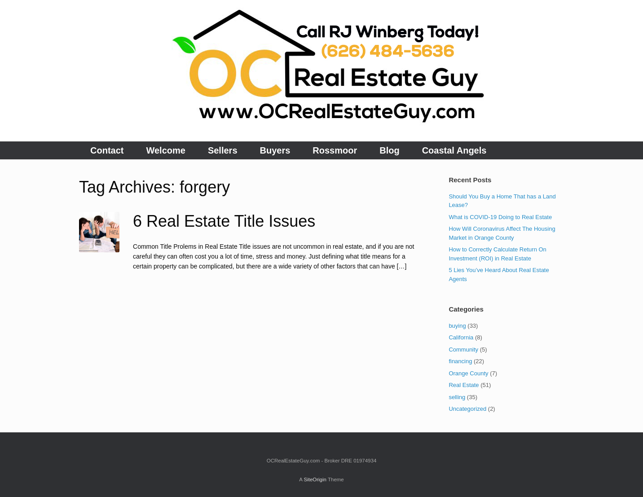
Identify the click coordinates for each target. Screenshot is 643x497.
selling (457, 397)
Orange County (468, 373)
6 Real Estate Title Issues (224, 221)
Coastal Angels (454, 150)
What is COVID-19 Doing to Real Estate (500, 217)
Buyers (275, 150)
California (461, 337)
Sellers (223, 150)
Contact (106, 150)
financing (460, 361)
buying (457, 325)
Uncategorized (467, 408)
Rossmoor (335, 150)
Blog (389, 150)
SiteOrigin (315, 479)
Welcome (165, 150)
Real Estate (464, 385)
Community (463, 349)
